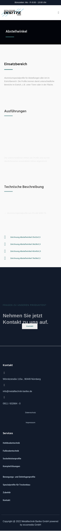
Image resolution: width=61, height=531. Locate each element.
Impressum (30, 422)
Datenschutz (30, 412)
